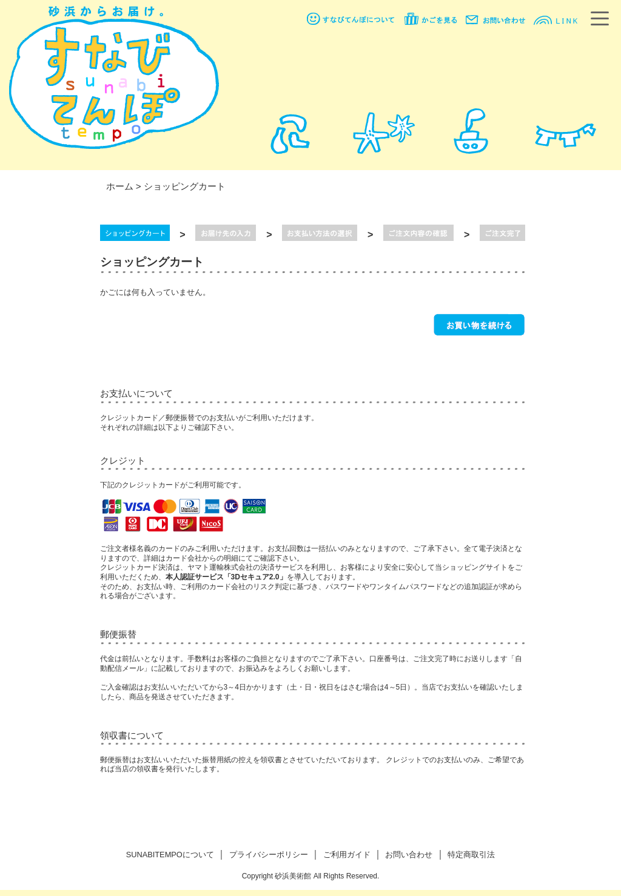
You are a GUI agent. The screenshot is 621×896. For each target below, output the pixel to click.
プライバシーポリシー (268, 854)
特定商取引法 (471, 854)
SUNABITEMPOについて (170, 854)
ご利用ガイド (347, 854)
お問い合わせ (408, 854)
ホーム (119, 186)
